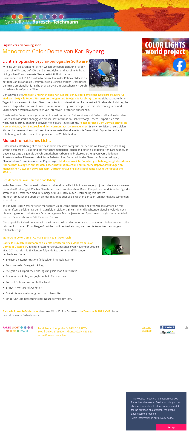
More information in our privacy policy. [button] (153, 418)
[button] (141, 427)
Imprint (146, 327)
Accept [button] (171, 427)
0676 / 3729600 (55, 331)
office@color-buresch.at (52, 335)
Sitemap (147, 330)
